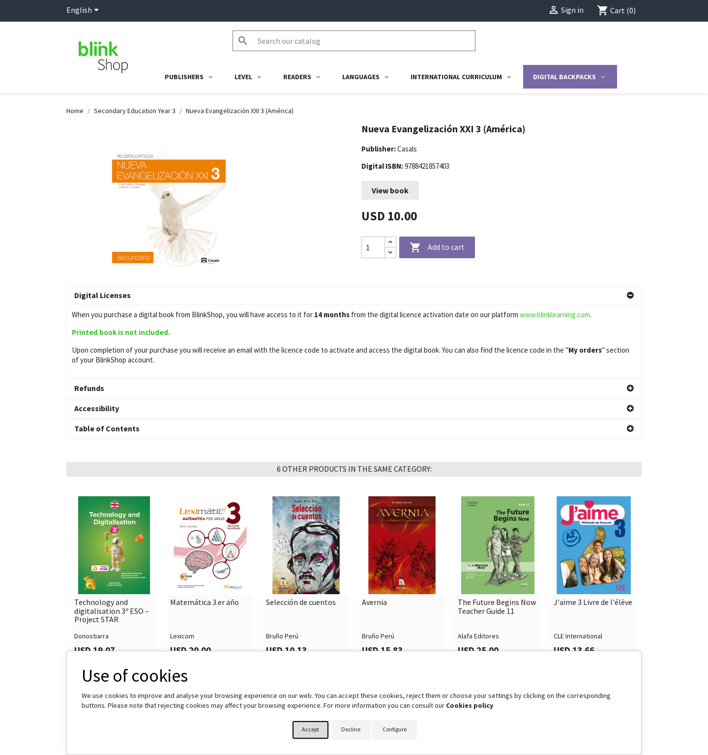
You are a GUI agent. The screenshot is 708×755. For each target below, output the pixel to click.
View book (390, 190)
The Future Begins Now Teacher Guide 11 (497, 533)
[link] (114, 507)
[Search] (354, 40)
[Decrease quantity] (390, 252)
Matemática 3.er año (204, 529)
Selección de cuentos (301, 529)
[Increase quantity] (390, 242)
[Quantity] (373, 247)
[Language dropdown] (84, 11)
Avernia (374, 529)
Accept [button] (310, 729)
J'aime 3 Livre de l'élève (593, 529)
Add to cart (437, 248)
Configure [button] (395, 729)
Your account (384, 647)
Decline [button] (350, 729)
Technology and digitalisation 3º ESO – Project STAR (111, 538)
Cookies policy (469, 705)
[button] (354, 295)
